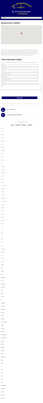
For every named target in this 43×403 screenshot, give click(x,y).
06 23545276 (23, 14)
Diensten (17, 125)
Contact (29, 125)
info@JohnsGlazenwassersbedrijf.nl (14, 114)
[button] (21, 34)
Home (12, 125)
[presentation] (11, 93)
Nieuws (24, 125)
